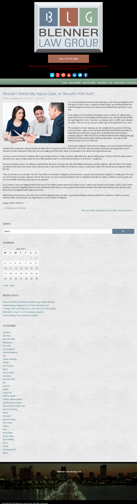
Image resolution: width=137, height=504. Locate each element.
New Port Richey (10, 407)
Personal (7, 413)
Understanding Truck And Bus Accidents (20, 313)
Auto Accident (9, 336)
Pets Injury (7, 420)
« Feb (5, 283)
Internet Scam (9, 377)
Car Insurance (9, 346)
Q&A (5, 427)
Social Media (8, 433)
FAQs (107, 81)
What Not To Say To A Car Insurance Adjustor (23, 309)
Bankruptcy (8, 340)
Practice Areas (81, 81)
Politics (6, 423)
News (5, 410)
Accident (6, 330)
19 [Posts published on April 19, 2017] (16, 271)
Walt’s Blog (117, 81)
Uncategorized (9, 447)
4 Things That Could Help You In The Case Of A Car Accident (29, 306)
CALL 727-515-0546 (68, 58)
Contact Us (130, 81)
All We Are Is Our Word (14, 205)
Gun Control (8, 363)
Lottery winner (9, 393)
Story (5, 440)
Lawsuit (6, 383)
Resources (98, 81)
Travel (5, 443)
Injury (5, 366)
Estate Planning (10, 356)
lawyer (5, 386)
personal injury (9, 417)
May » (12, 283)
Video (5, 450)
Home (52, 81)
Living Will (7, 390)
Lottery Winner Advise (12, 400)
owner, (16, 96)
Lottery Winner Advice (12, 397)
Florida (6, 360)
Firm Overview (63, 81)
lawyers (22, 161)
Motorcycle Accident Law (14, 403)
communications (10, 350)
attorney (84, 138)
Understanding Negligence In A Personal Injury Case (26, 303)
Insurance (7, 373)
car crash (7, 343)
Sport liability (8, 437)
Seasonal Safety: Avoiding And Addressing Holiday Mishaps (29, 299)
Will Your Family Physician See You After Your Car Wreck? (107, 208)
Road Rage (8, 430)
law (4, 380)
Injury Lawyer (9, 370)
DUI (4, 353)
